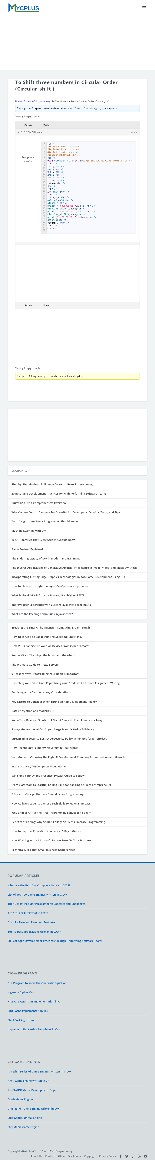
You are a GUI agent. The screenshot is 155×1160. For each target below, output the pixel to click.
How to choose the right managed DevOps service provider (50, 586)
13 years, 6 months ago (86, 108)
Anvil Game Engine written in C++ (29, 1080)
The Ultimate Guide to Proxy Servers (35, 664)
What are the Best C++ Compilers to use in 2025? (39, 885)
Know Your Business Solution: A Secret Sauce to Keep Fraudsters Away (57, 720)
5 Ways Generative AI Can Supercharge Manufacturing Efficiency (53, 729)
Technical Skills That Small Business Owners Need (43, 849)
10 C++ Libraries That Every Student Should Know (43, 539)
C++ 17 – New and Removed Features (31, 922)
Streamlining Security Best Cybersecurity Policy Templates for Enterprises (59, 738)
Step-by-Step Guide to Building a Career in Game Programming (52, 484)
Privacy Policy (107, 1156)
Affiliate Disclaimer (69, 1156)
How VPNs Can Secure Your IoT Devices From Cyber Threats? (50, 646)
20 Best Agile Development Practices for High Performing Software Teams (59, 493)
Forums (27, 101)
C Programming (41, 101)
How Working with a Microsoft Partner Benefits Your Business (51, 840)
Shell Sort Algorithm (21, 1019)
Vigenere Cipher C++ (21, 992)
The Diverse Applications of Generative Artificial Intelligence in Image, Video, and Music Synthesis (74, 567)
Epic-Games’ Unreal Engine (25, 1117)
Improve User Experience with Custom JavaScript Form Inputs (51, 604)
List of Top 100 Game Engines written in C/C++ (37, 894)
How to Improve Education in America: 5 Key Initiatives (47, 831)
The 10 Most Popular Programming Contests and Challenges (46, 903)
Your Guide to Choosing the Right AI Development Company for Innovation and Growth (68, 757)
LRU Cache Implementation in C (28, 1010)
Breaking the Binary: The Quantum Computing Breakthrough (51, 627)
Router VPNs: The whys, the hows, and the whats (43, 655)
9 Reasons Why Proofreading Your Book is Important (46, 673)
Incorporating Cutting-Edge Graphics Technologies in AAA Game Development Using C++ (68, 576)
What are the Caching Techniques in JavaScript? (42, 613)
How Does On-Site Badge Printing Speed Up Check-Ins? (47, 636)
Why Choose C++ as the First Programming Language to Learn (51, 812)
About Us (36, 1156)
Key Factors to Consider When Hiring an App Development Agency (54, 701)
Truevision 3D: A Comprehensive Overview (39, 502)
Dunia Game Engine (20, 1099)
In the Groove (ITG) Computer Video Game (39, 766)
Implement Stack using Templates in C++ (34, 1029)
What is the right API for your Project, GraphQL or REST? (48, 595)
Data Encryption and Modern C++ (33, 710)
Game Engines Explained (27, 549)
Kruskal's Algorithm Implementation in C (34, 1001)
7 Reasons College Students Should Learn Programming (47, 794)
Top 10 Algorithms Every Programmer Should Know (45, 521)
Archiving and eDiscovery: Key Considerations (41, 692)
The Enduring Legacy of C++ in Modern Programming (46, 558)
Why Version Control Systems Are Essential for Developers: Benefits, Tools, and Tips (66, 512)
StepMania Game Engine (23, 1127)
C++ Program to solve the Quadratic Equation (37, 983)
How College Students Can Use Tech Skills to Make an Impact (51, 803)
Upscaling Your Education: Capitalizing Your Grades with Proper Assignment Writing (66, 683)
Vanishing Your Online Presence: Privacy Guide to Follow (48, 775)
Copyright (90, 1156)
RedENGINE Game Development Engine (33, 1089)
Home (18, 101)
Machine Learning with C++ (29, 530)
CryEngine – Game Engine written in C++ (33, 1108)
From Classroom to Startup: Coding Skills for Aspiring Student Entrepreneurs (61, 784)
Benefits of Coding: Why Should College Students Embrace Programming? (59, 822)
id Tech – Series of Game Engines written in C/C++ (39, 1071)
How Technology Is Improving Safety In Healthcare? (45, 747)
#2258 (134, 131)
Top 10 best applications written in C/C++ (34, 931)
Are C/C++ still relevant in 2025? (28, 913)
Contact (50, 1156)
